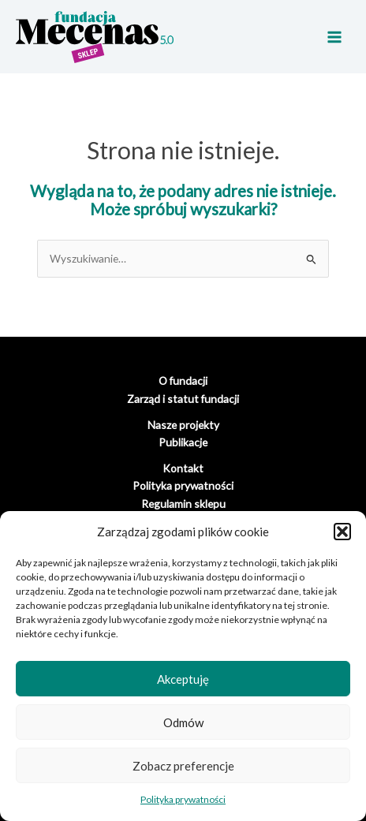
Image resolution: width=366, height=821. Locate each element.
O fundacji (183, 380)
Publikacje (183, 442)
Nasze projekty (183, 424)
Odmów (183, 722)
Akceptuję (183, 679)
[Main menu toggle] (334, 36)
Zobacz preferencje (183, 766)
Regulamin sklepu (183, 503)
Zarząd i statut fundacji (183, 398)
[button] (342, 531)
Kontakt (183, 468)
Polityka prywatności (183, 799)
